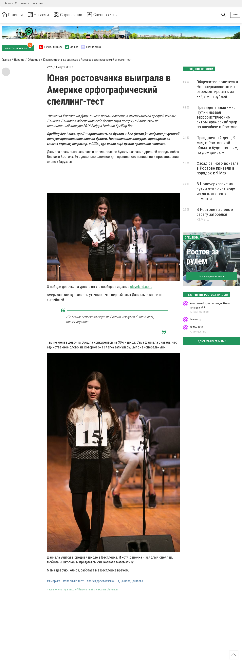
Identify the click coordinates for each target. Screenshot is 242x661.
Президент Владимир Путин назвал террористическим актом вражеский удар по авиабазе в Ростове (217, 117)
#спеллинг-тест (73, 581)
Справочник (71, 15)
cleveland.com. (141, 287)
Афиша (9, 3)
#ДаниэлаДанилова (130, 581)
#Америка (53, 581)
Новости (40, 15)
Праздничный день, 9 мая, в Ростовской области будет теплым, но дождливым (217, 145)
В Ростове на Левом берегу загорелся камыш (215, 214)
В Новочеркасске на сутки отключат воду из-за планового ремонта (216, 191)
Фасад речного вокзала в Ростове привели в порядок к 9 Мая (217, 168)
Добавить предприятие (212, 341)
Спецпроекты (108, 15)
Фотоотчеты (22, 3)
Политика (37, 3)
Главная (13, 15)
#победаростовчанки (100, 581)
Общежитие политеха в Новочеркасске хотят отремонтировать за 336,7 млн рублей (217, 89)
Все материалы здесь (212, 276)
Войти (235, 14)
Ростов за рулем (202, 256)
